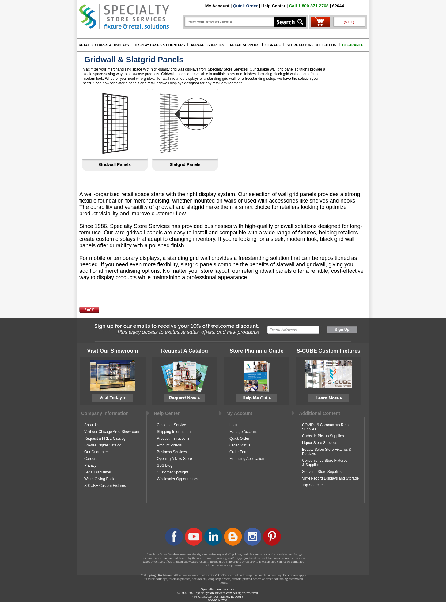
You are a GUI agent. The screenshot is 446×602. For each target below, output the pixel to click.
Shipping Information (174, 432)
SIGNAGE (273, 45)
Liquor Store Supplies (319, 443)
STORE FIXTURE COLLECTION (311, 45)
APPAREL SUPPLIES (207, 45)
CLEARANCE (352, 45)
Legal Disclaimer (98, 472)
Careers (90, 459)
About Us (91, 425)
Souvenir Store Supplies (322, 471)
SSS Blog (164, 465)
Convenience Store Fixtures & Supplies (324, 462)
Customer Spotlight (172, 472)
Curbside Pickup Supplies (323, 436)
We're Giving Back (99, 479)
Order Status (239, 445)
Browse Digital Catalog (102, 445)
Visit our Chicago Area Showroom (111, 432)
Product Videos (169, 445)
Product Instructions (173, 438)
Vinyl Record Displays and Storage (330, 478)
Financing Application (246, 459)
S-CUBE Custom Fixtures (105, 486)
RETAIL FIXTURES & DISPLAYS (104, 45)
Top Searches (313, 485)
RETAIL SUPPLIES (244, 45)
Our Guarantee (96, 452)
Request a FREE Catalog (105, 438)
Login (233, 425)
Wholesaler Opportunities (177, 479)
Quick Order (245, 5)
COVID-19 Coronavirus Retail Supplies (326, 427)
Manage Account (243, 432)
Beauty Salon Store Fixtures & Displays (326, 451)
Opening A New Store (174, 459)
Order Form (238, 452)
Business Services (172, 452)
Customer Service (171, 425)
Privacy (90, 465)
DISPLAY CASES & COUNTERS (160, 45)
